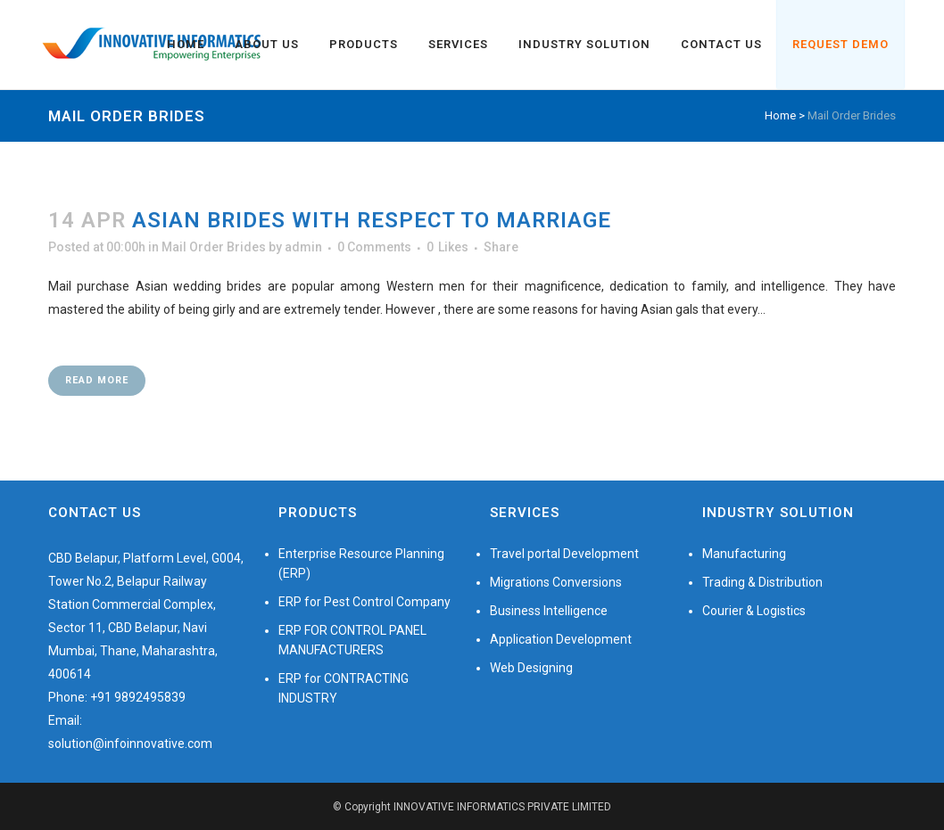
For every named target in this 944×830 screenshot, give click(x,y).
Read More (96, 380)
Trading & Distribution (762, 582)
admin (303, 247)
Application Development (561, 639)
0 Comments (374, 247)
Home (780, 115)
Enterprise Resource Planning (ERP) (361, 563)
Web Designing (531, 668)
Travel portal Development (564, 553)
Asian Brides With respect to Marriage (371, 220)
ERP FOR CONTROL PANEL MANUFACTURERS (352, 640)
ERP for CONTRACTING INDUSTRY (343, 688)
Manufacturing (744, 553)
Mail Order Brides (213, 247)
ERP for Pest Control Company (364, 602)
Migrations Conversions (556, 582)
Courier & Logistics (754, 611)
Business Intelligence (549, 611)
